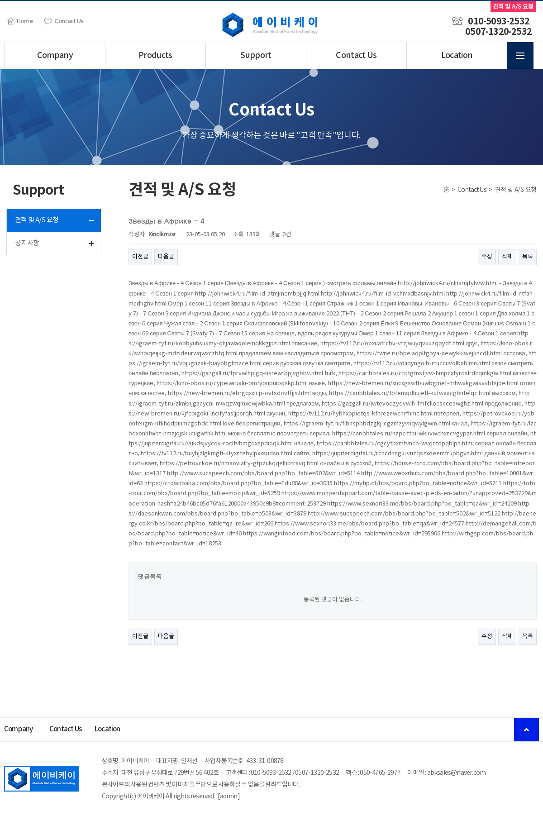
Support (255, 55)
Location (457, 55)
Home (20, 21)
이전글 (140, 256)
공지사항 (27, 243)
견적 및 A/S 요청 (37, 220)
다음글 (166, 256)
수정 (486, 256)
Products (155, 55)
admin (229, 796)
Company (55, 55)
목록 (527, 256)
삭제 (507, 256)
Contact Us (63, 21)
